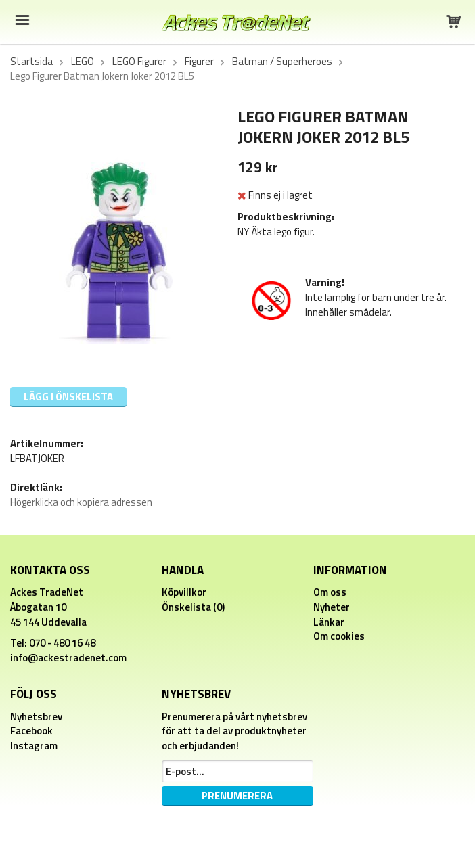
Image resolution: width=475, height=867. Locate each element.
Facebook (31, 731)
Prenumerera (237, 795)
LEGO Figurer (139, 61)
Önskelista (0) (193, 607)
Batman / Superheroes (282, 61)
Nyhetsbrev (36, 716)
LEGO (82, 61)
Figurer (199, 61)
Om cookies (339, 636)
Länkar (328, 622)
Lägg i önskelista (68, 396)
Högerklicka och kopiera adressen (81, 502)
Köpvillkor (184, 592)
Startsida (31, 61)
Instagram (34, 745)
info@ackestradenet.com (68, 657)
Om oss (329, 592)
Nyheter (331, 607)
